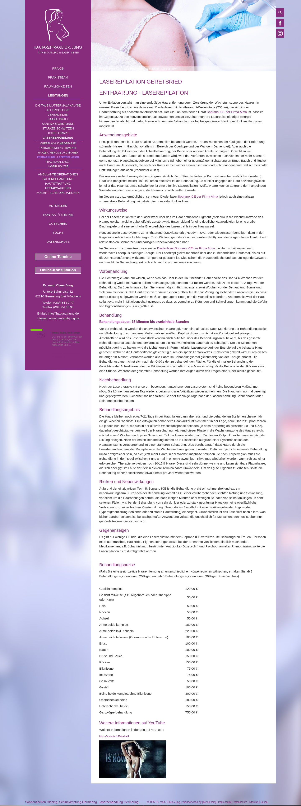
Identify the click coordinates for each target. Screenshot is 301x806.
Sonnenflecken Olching (41, 802)
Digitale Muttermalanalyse (58, 105)
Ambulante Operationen (58, 174)
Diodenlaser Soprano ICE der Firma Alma (186, 248)
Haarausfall (57, 119)
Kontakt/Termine (58, 214)
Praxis (58, 68)
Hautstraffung (58, 183)
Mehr (74, 345)
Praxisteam (58, 77)
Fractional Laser (58, 161)
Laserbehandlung (58, 137)
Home (102, 68)
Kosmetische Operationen (58, 192)
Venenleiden (58, 114)
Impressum (224, 802)
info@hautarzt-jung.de (63, 313)
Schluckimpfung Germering (78, 802)
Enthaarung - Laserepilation (58, 157)
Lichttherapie (57, 133)
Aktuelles (58, 205)
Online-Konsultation (58, 270)
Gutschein (58, 223)
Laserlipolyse (58, 166)
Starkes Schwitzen (58, 128)
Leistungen (58, 95)
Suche (58, 232)
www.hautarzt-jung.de (64, 318)
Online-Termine (58, 257)
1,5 (41, 335)
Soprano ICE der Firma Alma (227, 112)
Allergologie (58, 110)
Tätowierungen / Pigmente (58, 148)
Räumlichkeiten (58, 86)
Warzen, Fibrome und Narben (58, 152)
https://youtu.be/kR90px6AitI (114, 736)
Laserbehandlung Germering (119, 802)
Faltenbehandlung (58, 179)
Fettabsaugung (58, 188)
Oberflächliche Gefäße (58, 143)
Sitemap (253, 802)
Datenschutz (58, 241)
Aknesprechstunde (58, 124)
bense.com (209, 802)
